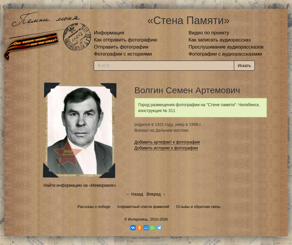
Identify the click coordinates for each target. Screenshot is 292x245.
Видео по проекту (208, 33)
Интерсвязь (138, 219)
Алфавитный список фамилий (143, 207)
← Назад (134, 194)
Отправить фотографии (121, 47)
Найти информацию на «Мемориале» (80, 185)
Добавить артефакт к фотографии (167, 142)
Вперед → (156, 194)
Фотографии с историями (123, 54)
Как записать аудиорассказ (219, 40)
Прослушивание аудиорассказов (225, 47)
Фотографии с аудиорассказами (225, 54)
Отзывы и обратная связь (198, 207)
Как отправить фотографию (125, 40)
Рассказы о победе (94, 207)
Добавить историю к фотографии (166, 148)
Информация (109, 33)
